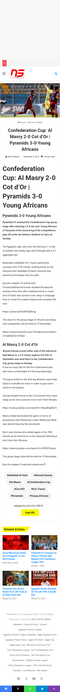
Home (22, 122)
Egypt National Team (47, 634)
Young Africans (39, 495)
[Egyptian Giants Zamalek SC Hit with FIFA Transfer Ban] (44, 578)
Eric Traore (39, 489)
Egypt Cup (49, 640)
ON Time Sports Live (40, 655)
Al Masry (16, 482)
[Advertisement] (30, 30)
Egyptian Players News (16, 640)
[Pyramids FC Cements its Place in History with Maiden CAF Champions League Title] (44, 542)
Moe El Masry (13, 157)
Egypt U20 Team (35, 640)
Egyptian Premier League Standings (19, 634)
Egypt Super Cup (17, 645)
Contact (43, 624)
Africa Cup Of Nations (20, 655)
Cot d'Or (20, 489)
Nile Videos (42, 670)
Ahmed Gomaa (43, 475)
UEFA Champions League (19, 665)
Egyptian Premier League (30, 629)
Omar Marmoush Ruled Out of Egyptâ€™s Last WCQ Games (14, 556)
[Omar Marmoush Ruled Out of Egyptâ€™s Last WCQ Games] (16, 542)
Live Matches (29, 670)
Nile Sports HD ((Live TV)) (38, 645)
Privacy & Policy (30, 624)
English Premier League (37, 660)
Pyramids (17, 495)
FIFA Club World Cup (42, 665)
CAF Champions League (18, 650)
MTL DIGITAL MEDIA (41, 619)
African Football (35, 122)
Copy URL (30, 512)
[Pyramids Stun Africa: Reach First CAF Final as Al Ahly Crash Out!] (16, 578)
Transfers (17, 670)
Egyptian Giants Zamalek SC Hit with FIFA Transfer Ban (43, 591)
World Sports (18, 660)
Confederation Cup (39, 482)
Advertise (17, 624)
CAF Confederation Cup (42, 650)
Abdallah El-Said (17, 475)
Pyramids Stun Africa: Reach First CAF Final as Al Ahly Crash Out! (15, 591)
